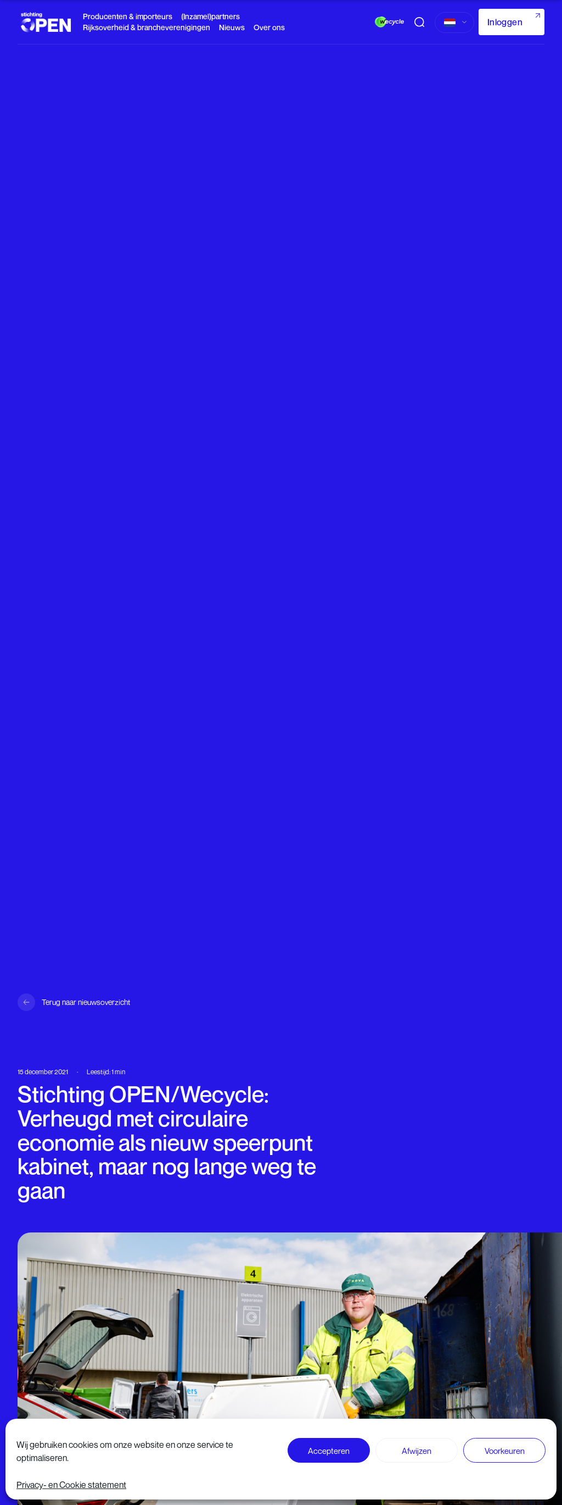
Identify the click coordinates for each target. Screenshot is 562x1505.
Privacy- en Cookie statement (71, 1484)
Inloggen (504, 21)
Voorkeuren (505, 1451)
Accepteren (329, 1451)
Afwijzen (416, 1451)
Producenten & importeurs (127, 16)
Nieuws (232, 27)
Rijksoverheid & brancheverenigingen (146, 27)
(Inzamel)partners (210, 16)
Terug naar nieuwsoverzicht (86, 1002)
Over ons (269, 27)
